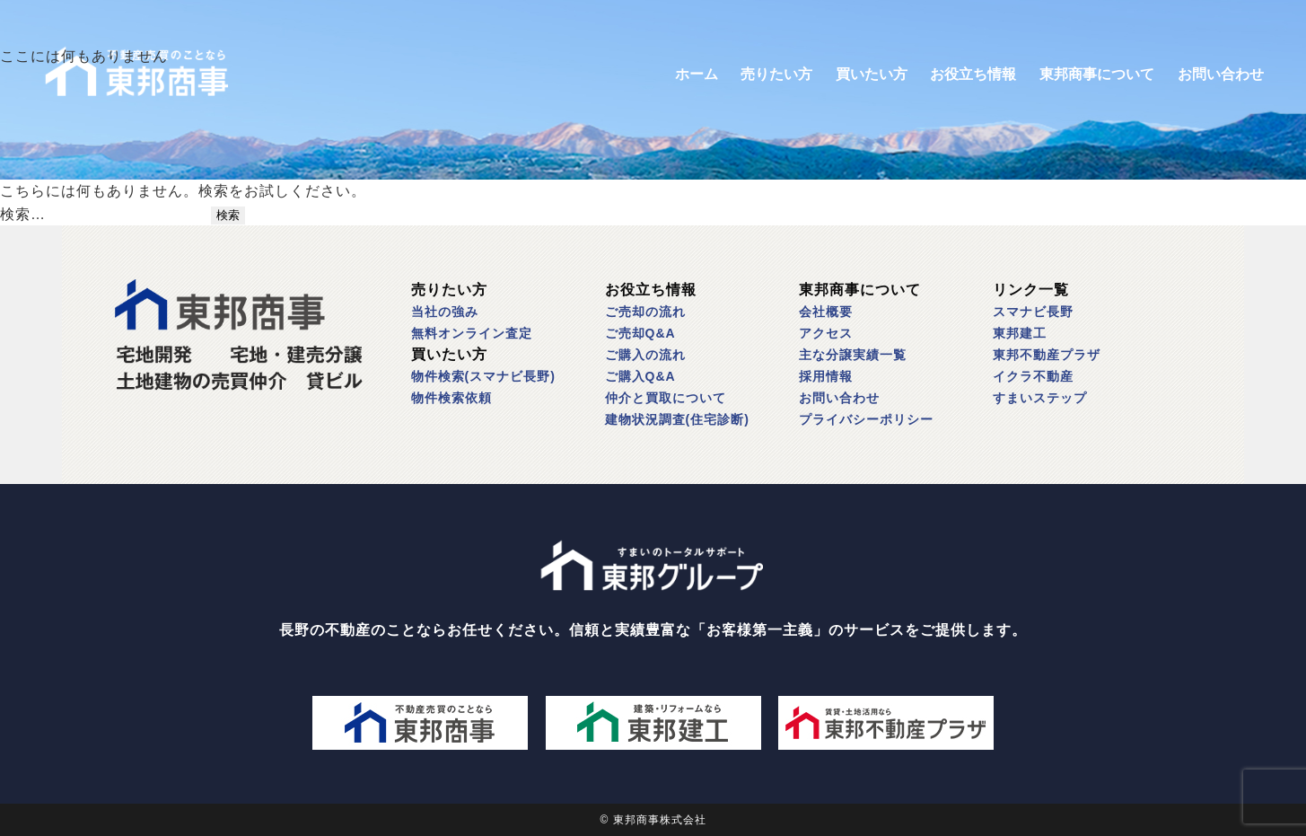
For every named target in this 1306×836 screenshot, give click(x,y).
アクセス (826, 333)
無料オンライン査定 (471, 333)
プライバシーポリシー (866, 419)
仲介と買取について (665, 398)
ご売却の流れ (645, 311)
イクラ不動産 (1033, 376)
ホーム (696, 74)
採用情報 (826, 376)
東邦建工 (1020, 333)
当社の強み (444, 311)
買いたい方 (871, 74)
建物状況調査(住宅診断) (677, 419)
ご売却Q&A (640, 333)
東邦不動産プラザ (1046, 355)
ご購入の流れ (645, 355)
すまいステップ (1040, 398)
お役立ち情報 (973, 74)
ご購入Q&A (640, 376)
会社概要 (826, 311)
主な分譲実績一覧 (853, 355)
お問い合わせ (1221, 74)
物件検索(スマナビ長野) (483, 376)
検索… (23, 214)
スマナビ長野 (1033, 311)
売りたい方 (776, 74)
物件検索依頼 (451, 398)
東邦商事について (1096, 74)
